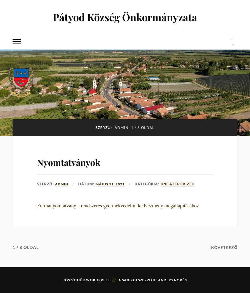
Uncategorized (182, 184)
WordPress (97, 280)
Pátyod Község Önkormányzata (125, 17)
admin (62, 184)
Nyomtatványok (81, 160)
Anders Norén (172, 280)
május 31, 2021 (113, 184)
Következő (223, 247)
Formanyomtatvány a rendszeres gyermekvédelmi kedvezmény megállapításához (118, 206)
